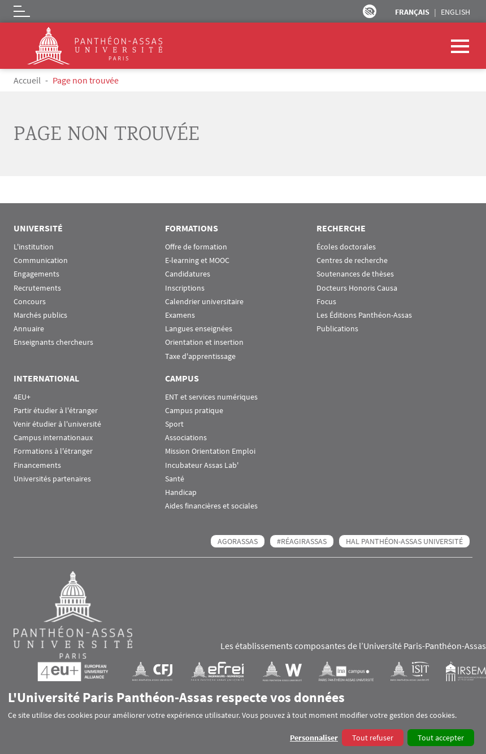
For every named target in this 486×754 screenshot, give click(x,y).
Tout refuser (372, 738)
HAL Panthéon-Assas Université (404, 541)
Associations (186, 437)
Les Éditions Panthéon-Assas (364, 315)
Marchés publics (40, 315)
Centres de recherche (352, 260)
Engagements (36, 274)
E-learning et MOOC (197, 260)
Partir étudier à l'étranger (56, 410)
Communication (41, 260)
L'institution (34, 247)
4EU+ (22, 397)
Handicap (181, 492)
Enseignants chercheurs (53, 342)
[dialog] (243, 717)
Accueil (27, 80)
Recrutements (37, 288)
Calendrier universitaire (204, 301)
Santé (174, 479)
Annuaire (29, 329)
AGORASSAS (238, 541)
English (455, 12)
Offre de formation (196, 247)
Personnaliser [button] (314, 738)
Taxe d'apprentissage (200, 356)
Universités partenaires (52, 479)
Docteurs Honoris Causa (356, 288)
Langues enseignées (198, 329)
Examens (180, 315)
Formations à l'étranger (53, 451)
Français (412, 12)
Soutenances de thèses (355, 274)
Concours (30, 301)
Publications (337, 329)
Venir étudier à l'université (57, 424)
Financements (37, 465)
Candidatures (187, 274)
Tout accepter (441, 738)
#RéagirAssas (302, 541)
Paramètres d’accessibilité (369, 11)
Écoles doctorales (346, 247)
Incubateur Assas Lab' (201, 465)
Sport (174, 424)
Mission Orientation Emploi (210, 451)
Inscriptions (185, 288)
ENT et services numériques (211, 397)
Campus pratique (194, 410)
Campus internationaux (53, 437)
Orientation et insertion (204, 342)
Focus (326, 301)
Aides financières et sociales (211, 506)
